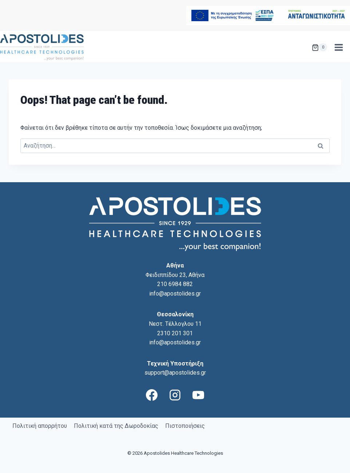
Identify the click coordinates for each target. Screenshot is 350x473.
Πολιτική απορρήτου (39, 425)
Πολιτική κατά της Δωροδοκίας (116, 425)
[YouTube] (198, 395)
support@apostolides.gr (175, 372)
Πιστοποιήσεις (185, 425)
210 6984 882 (175, 284)
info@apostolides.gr (175, 293)
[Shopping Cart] (319, 47)
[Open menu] (338, 47)
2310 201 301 (175, 333)
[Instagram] (175, 395)
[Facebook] (151, 395)
